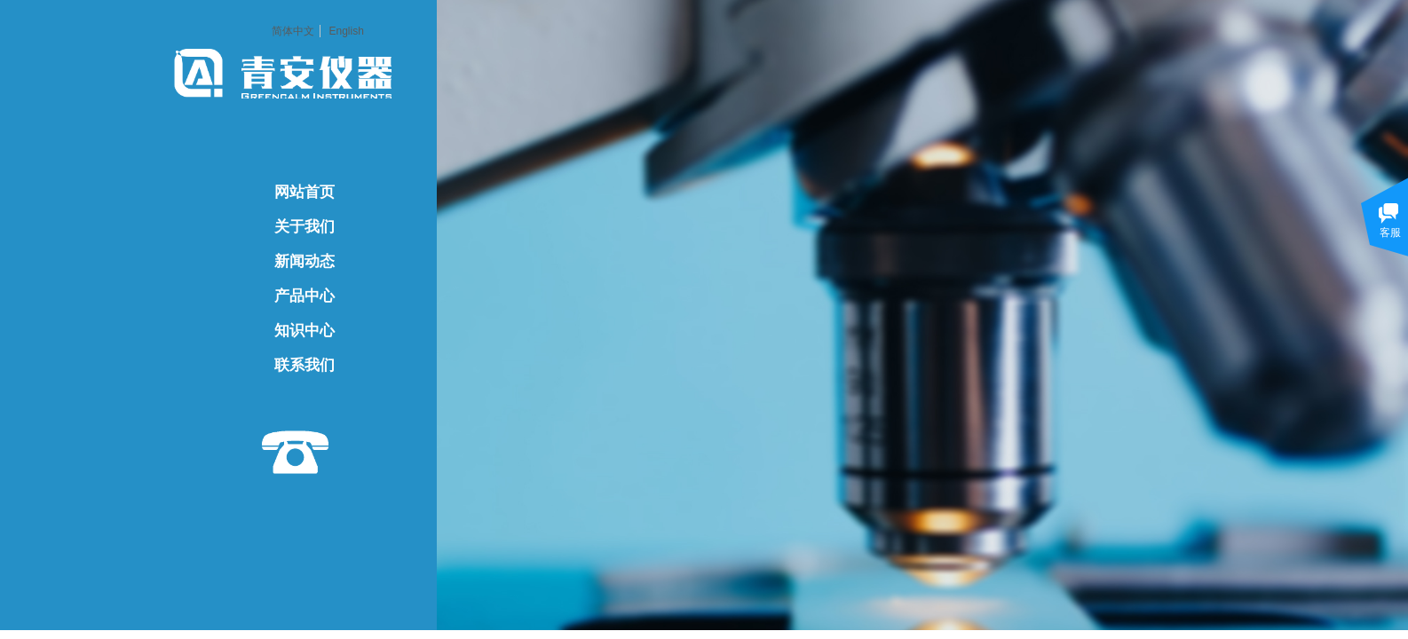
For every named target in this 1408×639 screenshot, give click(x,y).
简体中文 (293, 31)
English (345, 31)
